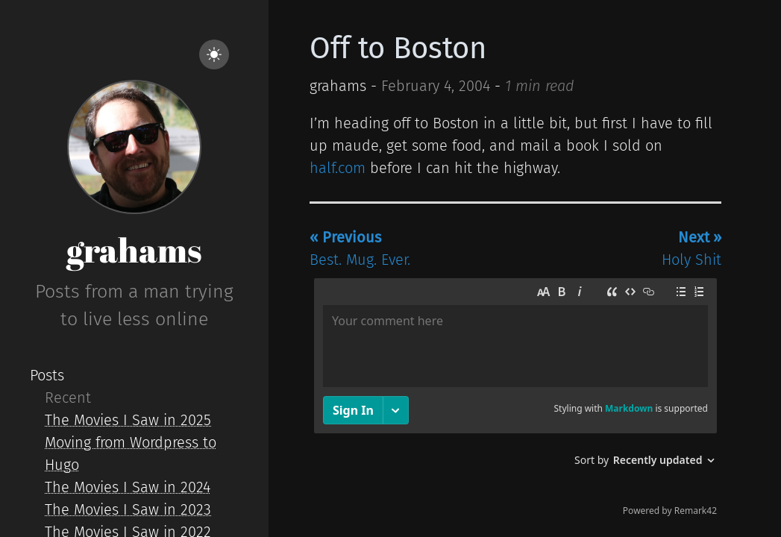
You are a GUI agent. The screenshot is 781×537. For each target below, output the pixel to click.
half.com (338, 168)
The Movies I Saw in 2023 (128, 509)
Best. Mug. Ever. (360, 248)
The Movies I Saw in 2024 (127, 487)
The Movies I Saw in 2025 (128, 420)
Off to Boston (398, 48)
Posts (47, 375)
